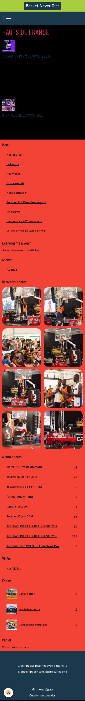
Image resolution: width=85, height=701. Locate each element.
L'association (42, 594)
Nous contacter (16, 193)
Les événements (42, 609)
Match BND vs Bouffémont (42, 467)
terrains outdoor (42, 506)
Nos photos (14, 154)
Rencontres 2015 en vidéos (24, 221)
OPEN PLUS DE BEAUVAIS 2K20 (22, 115)
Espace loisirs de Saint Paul (42, 486)
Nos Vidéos (13, 568)
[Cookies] (8, 692)
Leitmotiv (12, 164)
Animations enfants (42, 496)
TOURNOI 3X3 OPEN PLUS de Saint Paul (42, 546)
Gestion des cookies (42, 695)
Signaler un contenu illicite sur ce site (42, 672)
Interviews (13, 212)
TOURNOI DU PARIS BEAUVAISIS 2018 (26, 56)
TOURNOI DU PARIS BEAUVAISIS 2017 (42, 526)
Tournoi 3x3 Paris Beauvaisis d (26, 202)
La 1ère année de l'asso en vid (25, 231)
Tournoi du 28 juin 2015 (42, 476)
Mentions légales (42, 689)
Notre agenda (15, 183)
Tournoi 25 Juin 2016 (42, 516)
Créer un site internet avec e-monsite (42, 666)
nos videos (13, 174)
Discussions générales (42, 625)
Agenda (11, 269)
